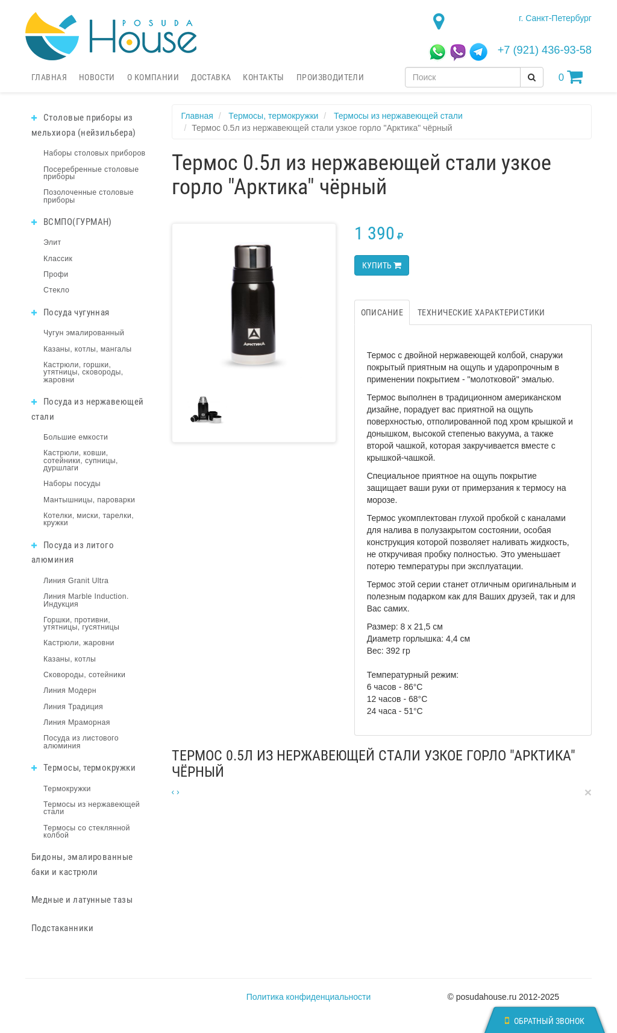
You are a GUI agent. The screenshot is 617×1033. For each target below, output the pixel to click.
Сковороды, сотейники (84, 675)
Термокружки (67, 789)
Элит (52, 242)
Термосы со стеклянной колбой (86, 831)
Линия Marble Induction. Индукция (86, 600)
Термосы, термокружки (83, 767)
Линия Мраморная (76, 722)
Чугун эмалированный (83, 333)
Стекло (56, 290)
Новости (97, 77)
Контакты (263, 77)
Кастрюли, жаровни (78, 643)
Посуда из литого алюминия (72, 553)
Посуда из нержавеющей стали (87, 409)
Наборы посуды (72, 483)
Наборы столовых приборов (94, 153)
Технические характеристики (481, 312)
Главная (49, 77)
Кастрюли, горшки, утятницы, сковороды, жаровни (83, 372)
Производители (330, 77)
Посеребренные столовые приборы (91, 173)
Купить (381, 265)
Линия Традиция (73, 707)
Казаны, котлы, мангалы (87, 349)
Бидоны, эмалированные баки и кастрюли (82, 864)
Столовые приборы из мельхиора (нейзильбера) (83, 125)
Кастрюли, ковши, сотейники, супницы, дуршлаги (80, 460)
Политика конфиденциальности (308, 997)
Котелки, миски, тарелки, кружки (88, 519)
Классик (57, 258)
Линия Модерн (69, 690)
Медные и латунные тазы (82, 899)
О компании (153, 77)
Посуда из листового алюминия (81, 742)
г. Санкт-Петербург (555, 18)
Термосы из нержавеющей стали (91, 808)
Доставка (211, 77)
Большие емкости (75, 437)
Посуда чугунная (70, 312)
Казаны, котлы (69, 659)
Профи (55, 274)
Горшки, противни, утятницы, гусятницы (81, 623)
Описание (382, 312)
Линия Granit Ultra (75, 581)
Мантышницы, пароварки (89, 500)
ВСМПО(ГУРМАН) (71, 221)
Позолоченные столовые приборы (88, 196)
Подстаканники (62, 928)
